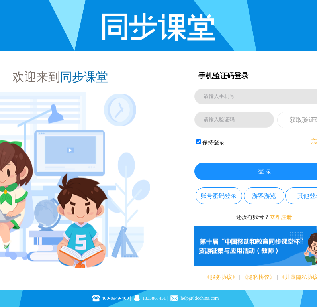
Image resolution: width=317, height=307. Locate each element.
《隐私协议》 (258, 277)
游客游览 (264, 196)
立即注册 (281, 217)
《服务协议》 (221, 277)
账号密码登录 (219, 196)
